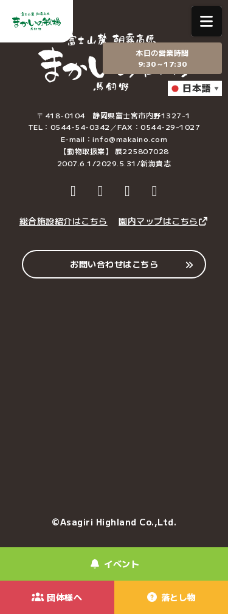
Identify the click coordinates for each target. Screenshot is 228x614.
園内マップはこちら (164, 221)
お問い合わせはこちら (114, 264)
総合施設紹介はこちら (63, 221)
